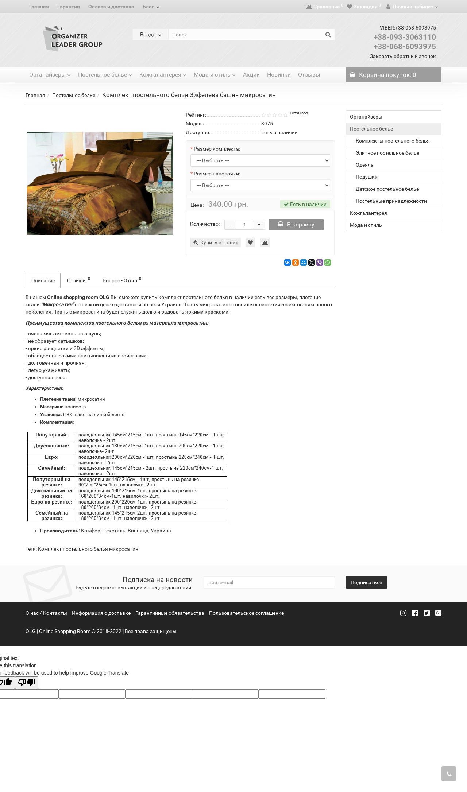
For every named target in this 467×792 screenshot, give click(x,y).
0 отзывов (298, 113)
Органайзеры (50, 72)
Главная (39, 6)
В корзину (297, 224)
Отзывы (309, 74)
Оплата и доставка (111, 6)
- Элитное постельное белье (384, 153)
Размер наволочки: (217, 173)
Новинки (279, 74)
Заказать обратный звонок (403, 56)
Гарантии (68, 6)
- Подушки (364, 177)
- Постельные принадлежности (388, 201)
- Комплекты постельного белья (390, 141)
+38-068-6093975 (405, 46)
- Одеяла (362, 165)
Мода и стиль (215, 72)
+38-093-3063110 (405, 37)
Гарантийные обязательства (169, 613)
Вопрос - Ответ (122, 279)
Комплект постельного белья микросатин (88, 549)
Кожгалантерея (162, 72)
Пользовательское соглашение (246, 613)
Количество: (205, 224)
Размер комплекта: (217, 149)
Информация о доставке (101, 613)
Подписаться (366, 582)
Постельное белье (105, 72)
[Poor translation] (26, 682)
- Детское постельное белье (384, 189)
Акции (251, 74)
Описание (43, 280)
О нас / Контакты (46, 613)
